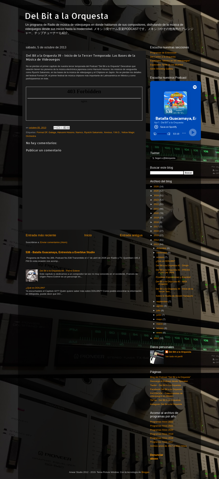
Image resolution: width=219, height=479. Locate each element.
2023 (156, 200)
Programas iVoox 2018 (161, 438)
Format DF (42, 132)
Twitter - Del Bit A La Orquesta (165, 385)
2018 (156, 222)
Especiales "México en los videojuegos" (170, 60)
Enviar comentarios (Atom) (53, 242)
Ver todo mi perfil (173, 356)
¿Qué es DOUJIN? (35, 288)
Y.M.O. (116, 132)
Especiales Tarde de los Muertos (166, 64)
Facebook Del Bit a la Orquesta (166, 389)
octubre (160, 257)
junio (159, 315)
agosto (160, 306)
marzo (159, 324)
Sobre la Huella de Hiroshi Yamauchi (174, 296)
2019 (156, 217)
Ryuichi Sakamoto (93, 132)
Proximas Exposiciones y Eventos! (173, 277)
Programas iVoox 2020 (161, 430)
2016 (156, 231)
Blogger (145, 472)
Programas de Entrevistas (163, 52)
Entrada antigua (131, 235)
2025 (156, 191)
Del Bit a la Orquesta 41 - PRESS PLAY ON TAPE (173, 271)
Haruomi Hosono (65, 132)
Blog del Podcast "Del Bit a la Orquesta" (170, 377)
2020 (156, 213)
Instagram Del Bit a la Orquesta (166, 404)
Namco (79, 132)
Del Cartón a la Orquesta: (163, 56)
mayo (159, 319)
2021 (156, 209)
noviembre (162, 252)
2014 (156, 240)
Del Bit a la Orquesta (66, 15)
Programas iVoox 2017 (161, 442)
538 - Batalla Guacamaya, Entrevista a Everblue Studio (60, 252)
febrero (160, 328)
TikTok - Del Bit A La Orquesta (165, 400)
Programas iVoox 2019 (161, 434)
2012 (156, 338)
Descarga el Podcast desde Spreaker (169, 381)
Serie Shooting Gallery (161, 68)
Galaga (52, 132)
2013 (156, 244)
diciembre (161, 248)
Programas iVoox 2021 (161, 426)
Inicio (88, 235)
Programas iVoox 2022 (161, 421)
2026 (156, 186)
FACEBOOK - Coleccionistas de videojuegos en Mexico (166, 394)
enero (159, 332)
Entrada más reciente (41, 235)
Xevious (108, 132)
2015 (156, 235)
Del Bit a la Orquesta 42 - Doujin (172, 265)
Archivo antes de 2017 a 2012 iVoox (168, 446)
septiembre (162, 301)
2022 (156, 204)
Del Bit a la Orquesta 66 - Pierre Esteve (60, 270)
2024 (156, 195)
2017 (156, 226)
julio (158, 310)
